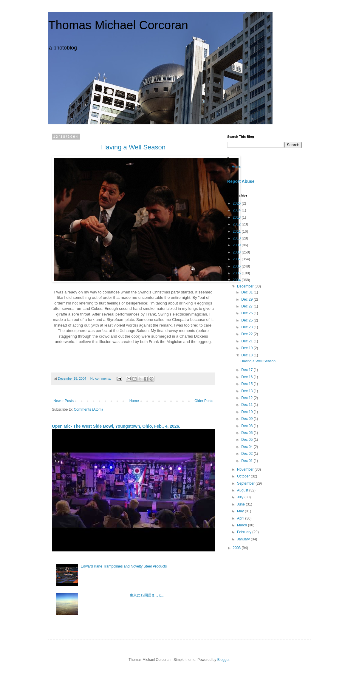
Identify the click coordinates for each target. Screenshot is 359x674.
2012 (237, 224)
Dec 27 (247, 306)
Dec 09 (247, 419)
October (244, 476)
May (241, 511)
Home (134, 401)
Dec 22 (247, 334)
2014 (237, 210)
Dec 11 (247, 405)
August (243, 490)
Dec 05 (247, 440)
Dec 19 (247, 348)
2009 (237, 245)
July (241, 497)
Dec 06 (247, 433)
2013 (237, 217)
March (242, 525)
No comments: (101, 378)
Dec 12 (247, 398)
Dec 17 (247, 370)
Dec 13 (247, 391)
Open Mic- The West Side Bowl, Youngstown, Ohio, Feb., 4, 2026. (116, 426)
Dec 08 (247, 426)
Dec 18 (247, 355)
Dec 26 (247, 313)
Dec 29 (247, 299)
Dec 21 (247, 341)
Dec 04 (247, 447)
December (246, 286)
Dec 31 (247, 292)
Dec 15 (247, 384)
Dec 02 (247, 454)
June (241, 504)
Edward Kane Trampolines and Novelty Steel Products (124, 566)
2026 (237, 203)
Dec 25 (247, 320)
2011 (237, 231)
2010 (237, 238)
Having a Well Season (258, 361)
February (244, 532)
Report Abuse (240, 181)
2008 (237, 252)
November (246, 469)
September (246, 483)
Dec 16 (247, 377)
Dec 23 (247, 327)
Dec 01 (247, 461)
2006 (237, 266)
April (241, 518)
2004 (237, 280)
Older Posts (203, 401)
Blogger (223, 660)
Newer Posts (63, 401)
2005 (237, 273)
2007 (237, 259)
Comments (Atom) (88, 409)
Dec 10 (247, 412)
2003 (237, 548)
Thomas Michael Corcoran (118, 25)
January (244, 539)
